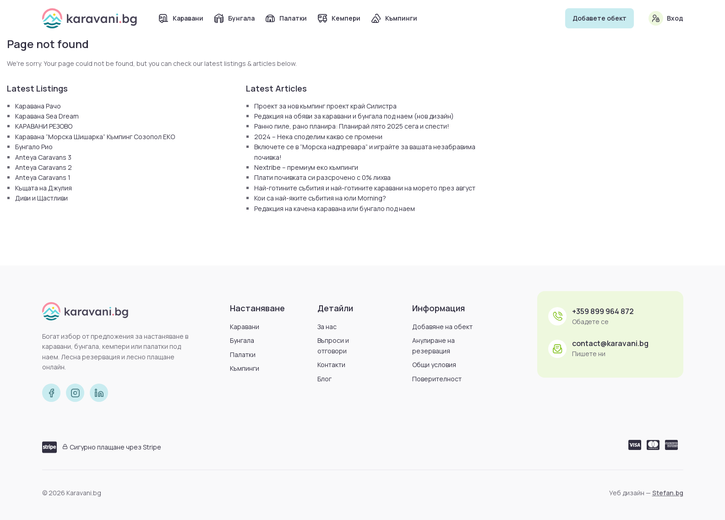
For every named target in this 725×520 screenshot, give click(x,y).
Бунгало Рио (34, 146)
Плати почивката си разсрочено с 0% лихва (322, 177)
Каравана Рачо (38, 106)
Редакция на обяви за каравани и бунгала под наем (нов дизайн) (354, 116)
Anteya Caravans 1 (43, 177)
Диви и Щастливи (41, 198)
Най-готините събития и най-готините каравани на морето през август (364, 188)
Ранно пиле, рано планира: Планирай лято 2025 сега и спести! (351, 126)
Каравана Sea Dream (47, 116)
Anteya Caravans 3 (43, 157)
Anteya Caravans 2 (43, 167)
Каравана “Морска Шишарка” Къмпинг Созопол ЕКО (95, 136)
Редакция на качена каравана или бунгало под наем (334, 208)
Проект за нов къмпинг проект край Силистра (325, 106)
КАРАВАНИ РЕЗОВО (43, 126)
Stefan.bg (667, 492)
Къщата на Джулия (43, 188)
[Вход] (656, 18)
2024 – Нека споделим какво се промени (318, 136)
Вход (675, 18)
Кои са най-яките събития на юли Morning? (320, 198)
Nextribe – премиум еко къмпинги (306, 167)
